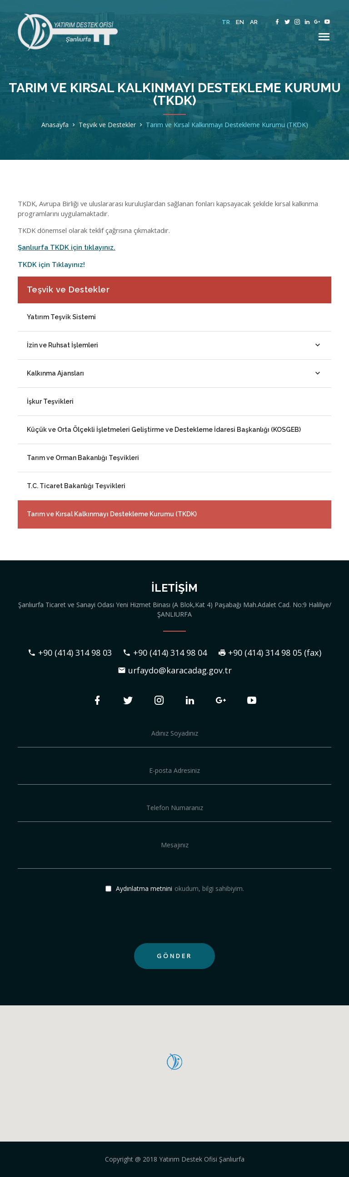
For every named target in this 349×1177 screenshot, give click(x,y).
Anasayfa (55, 124)
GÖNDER (174, 956)
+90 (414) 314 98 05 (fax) (269, 652)
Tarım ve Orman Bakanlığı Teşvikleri (83, 457)
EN (240, 22)
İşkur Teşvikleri (50, 401)
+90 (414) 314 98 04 (165, 652)
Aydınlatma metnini (144, 888)
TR (226, 22)
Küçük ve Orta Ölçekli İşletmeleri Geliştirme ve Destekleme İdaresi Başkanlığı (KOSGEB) (164, 429)
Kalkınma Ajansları (174, 373)
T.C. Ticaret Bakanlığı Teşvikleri (76, 486)
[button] (174, 1062)
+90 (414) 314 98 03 (70, 652)
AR (254, 22)
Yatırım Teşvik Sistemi (61, 317)
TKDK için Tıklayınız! (51, 264)
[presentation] (87, 918)
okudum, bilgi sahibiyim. (174, 889)
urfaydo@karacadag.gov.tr (175, 670)
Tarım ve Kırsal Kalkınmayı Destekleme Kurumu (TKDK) (227, 124)
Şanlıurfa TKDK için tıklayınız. (66, 247)
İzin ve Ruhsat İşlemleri (174, 345)
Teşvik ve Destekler (107, 124)
